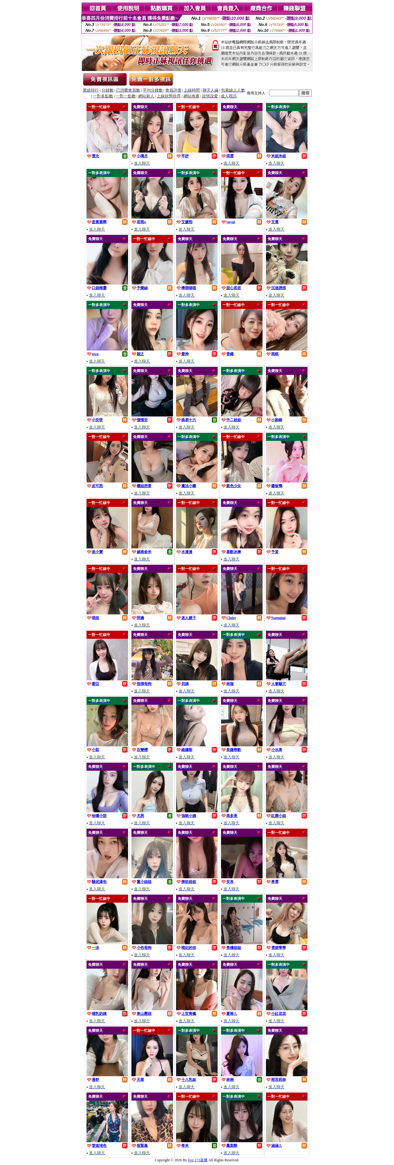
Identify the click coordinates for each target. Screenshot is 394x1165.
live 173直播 (197, 1160)
